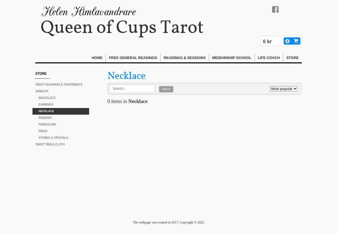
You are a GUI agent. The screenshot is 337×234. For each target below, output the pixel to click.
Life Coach (269, 58)
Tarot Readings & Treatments (58, 84)
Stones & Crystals (53, 137)
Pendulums (47, 124)
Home (97, 58)
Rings (43, 131)
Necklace (46, 111)
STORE (292, 58)
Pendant (45, 117)
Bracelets (47, 97)
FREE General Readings (133, 58)
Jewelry (42, 91)
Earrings (46, 104)
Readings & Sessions (185, 58)
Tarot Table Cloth (50, 144)
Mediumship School (232, 58)
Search (166, 89)
